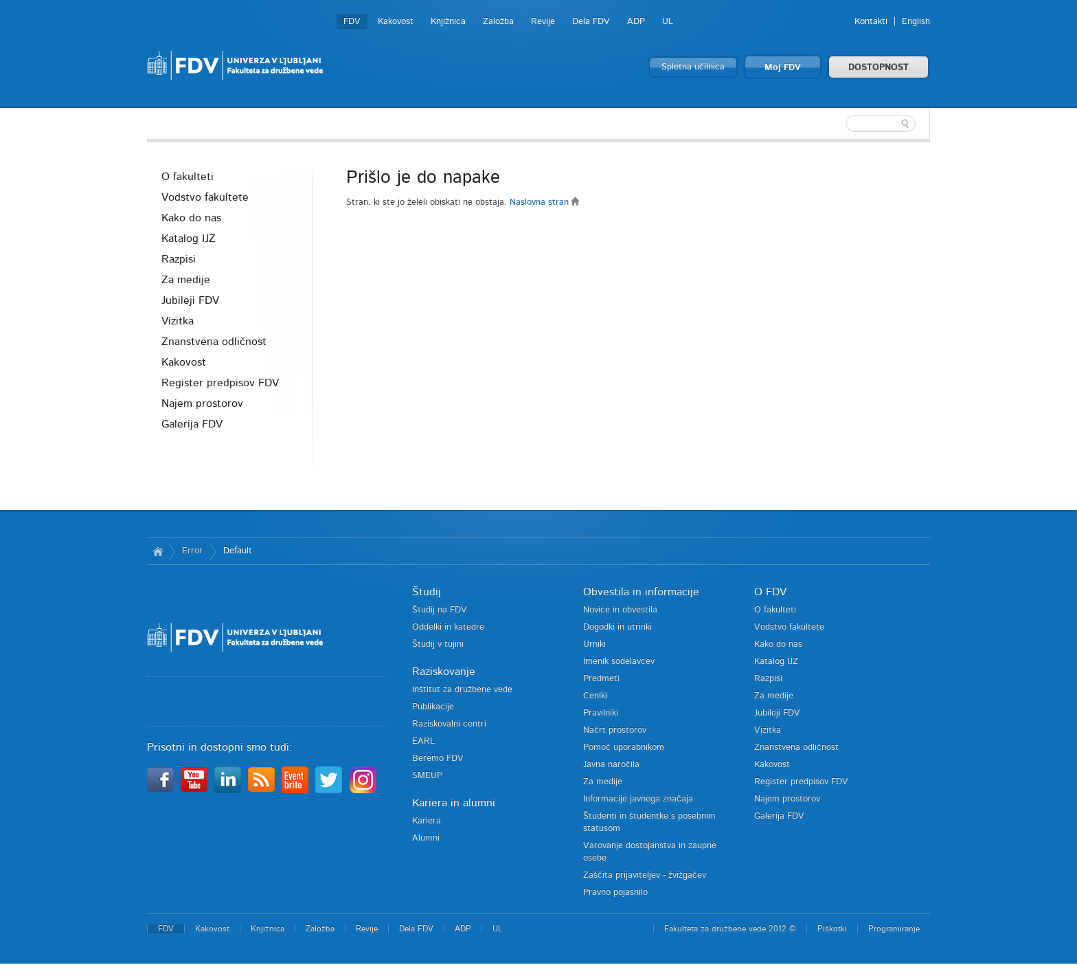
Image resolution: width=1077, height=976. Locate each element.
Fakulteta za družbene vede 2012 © (730, 928)
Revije (543, 21)
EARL (423, 741)
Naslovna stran (545, 202)
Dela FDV (591, 21)
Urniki (594, 644)
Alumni (426, 838)
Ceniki (595, 695)
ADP (636, 21)
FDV (352, 21)
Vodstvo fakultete (205, 197)
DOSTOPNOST (878, 67)
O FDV (770, 591)
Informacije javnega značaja (638, 799)
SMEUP (427, 775)
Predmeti (601, 678)
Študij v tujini (438, 644)
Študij (426, 591)
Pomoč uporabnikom (623, 747)
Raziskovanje (443, 671)
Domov (157, 551)
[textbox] (840, 123)
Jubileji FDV (190, 300)
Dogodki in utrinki (617, 627)
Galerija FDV (192, 424)
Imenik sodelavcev (619, 661)
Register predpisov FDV (220, 382)
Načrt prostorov (614, 730)
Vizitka (177, 320)
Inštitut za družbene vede (462, 689)
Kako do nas (191, 217)
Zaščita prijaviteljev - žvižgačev (644, 875)
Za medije (185, 279)
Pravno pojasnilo (615, 892)
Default (237, 550)
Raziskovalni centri (449, 724)
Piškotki (832, 928)
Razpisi (178, 259)
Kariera (426, 821)
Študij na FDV (439, 610)
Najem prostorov (202, 403)
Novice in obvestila (620, 610)
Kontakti (870, 21)
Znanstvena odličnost (214, 341)
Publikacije (433, 706)
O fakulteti (187, 176)
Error (192, 550)
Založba (498, 21)
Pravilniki (600, 713)
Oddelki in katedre (448, 627)
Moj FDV (782, 67)
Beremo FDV (438, 758)
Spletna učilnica (693, 67)
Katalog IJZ (188, 238)
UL (667, 21)
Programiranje (894, 928)
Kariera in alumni (453, 802)
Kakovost (395, 21)
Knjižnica (448, 21)
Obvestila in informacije (641, 591)
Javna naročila (611, 764)
